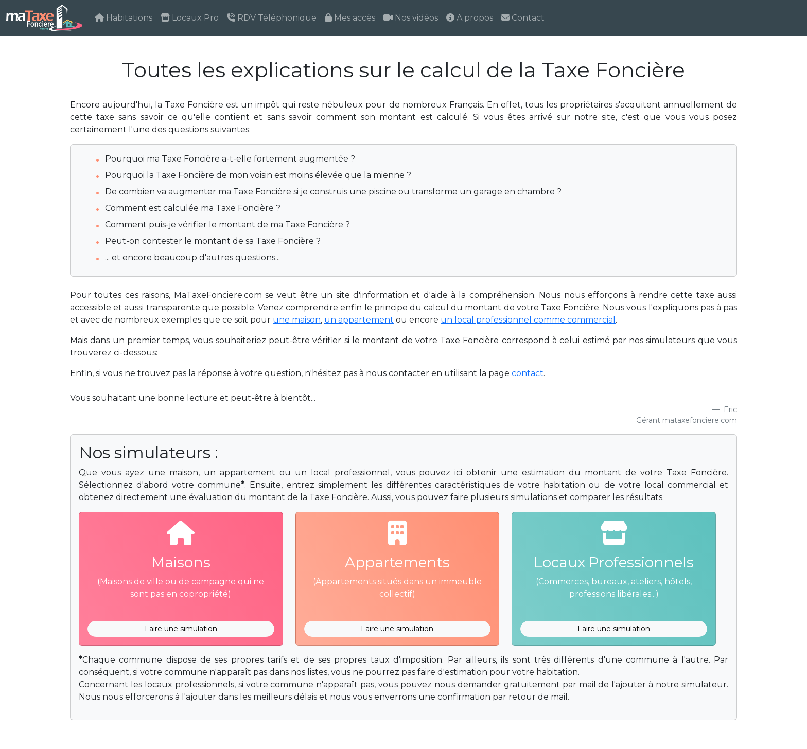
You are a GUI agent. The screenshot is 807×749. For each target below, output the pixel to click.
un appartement (359, 320)
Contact (523, 18)
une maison (297, 320)
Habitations (123, 18)
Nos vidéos (410, 18)
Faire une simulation (181, 628)
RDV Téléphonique (272, 18)
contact (527, 373)
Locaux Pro (190, 18)
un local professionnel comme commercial (528, 320)
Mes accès (350, 18)
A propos (469, 18)
